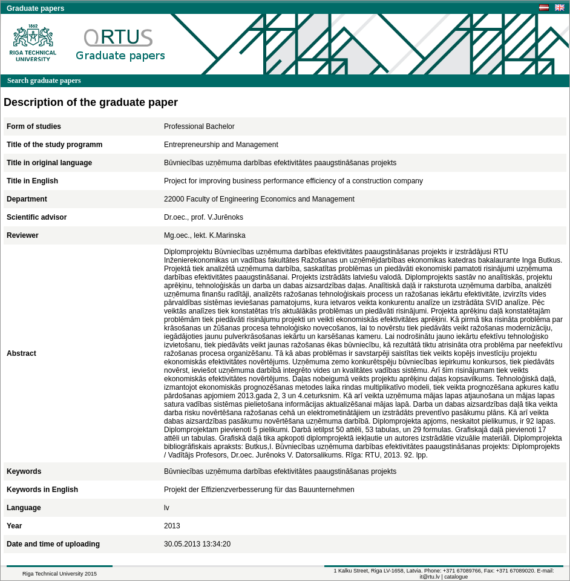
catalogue (456, 577)
